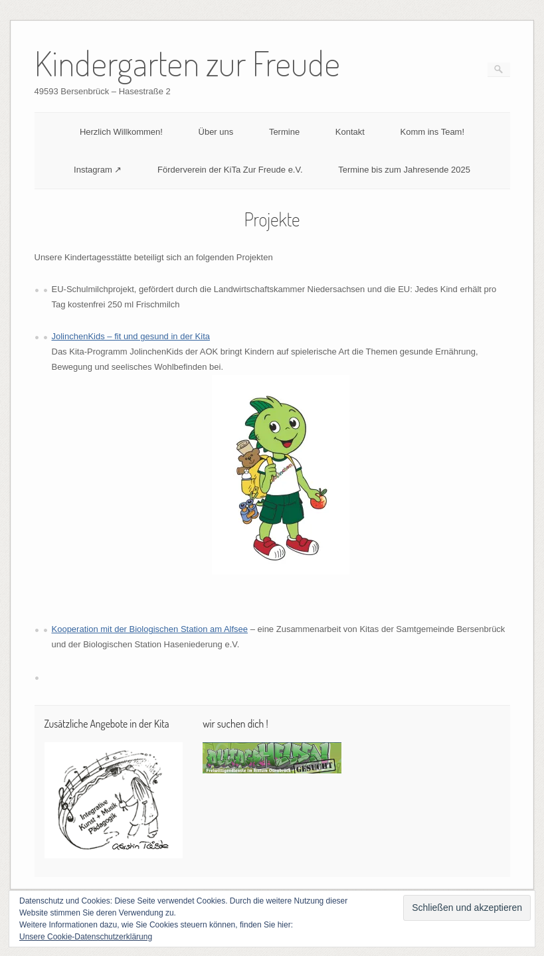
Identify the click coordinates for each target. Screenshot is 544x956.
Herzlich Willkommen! (121, 132)
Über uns (216, 132)
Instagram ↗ (98, 170)
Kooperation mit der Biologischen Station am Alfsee (150, 629)
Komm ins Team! (432, 132)
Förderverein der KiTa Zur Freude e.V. (229, 170)
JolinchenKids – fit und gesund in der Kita (131, 336)
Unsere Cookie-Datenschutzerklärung (85, 936)
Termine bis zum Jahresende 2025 (404, 170)
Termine (284, 132)
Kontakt (350, 132)
